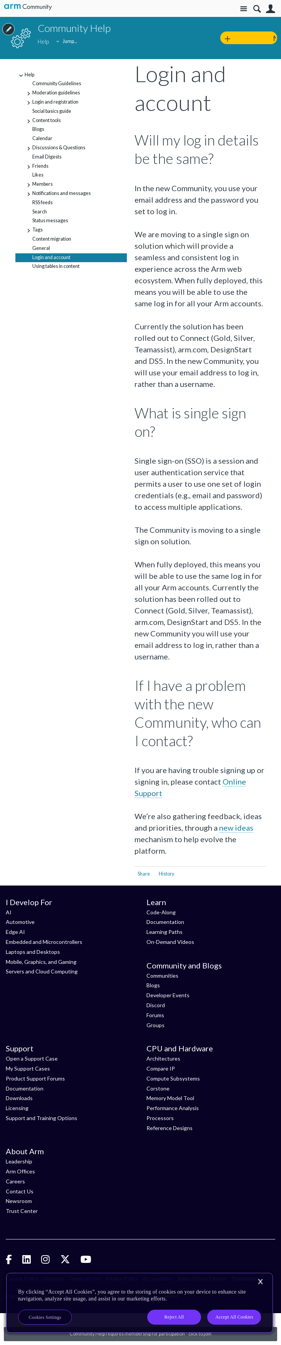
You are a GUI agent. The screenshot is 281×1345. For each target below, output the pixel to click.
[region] (139, 1303)
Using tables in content (56, 266)
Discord (155, 1005)
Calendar (42, 138)
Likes (37, 175)
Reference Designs (169, 1128)
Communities (162, 975)
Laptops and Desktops (33, 951)
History (166, 874)
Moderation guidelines (52, 93)
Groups (155, 1025)
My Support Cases (28, 1068)
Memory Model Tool (170, 1098)
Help (25, 75)
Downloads (19, 1098)
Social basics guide (51, 111)
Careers (15, 1181)
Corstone (158, 1088)
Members (39, 185)
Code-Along (161, 912)
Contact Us (19, 1191)
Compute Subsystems (173, 1078)
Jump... (70, 41)
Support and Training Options (41, 1118)
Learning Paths (164, 932)
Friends (36, 167)
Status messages (50, 220)
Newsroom (19, 1201)
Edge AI (15, 932)
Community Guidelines (56, 83)
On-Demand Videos (170, 942)
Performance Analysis (172, 1108)
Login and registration (51, 103)
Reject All (174, 1317)
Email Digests (47, 157)
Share (144, 874)
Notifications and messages (58, 194)
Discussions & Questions (55, 148)
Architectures (163, 1058)
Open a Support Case (32, 1058)
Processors (160, 1118)
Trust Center (22, 1211)
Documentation (165, 922)
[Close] (260, 1281)
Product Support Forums (35, 1078)
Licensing (17, 1108)
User (270, 9)
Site (243, 9)
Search (257, 9)
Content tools (43, 121)
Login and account (51, 257)
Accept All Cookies (234, 1317)
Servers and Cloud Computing (42, 971)
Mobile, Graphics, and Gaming (41, 961)
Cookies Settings (45, 1317)
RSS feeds (42, 202)
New (275, 38)
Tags (34, 231)
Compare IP (160, 1068)
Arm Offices (20, 1171)
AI (9, 912)
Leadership (19, 1161)
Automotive (20, 922)
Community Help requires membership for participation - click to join (140, 1334)
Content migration (51, 239)
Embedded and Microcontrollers (44, 942)
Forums (155, 1015)
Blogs (38, 129)
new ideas (236, 827)
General (41, 248)
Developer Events (168, 995)
